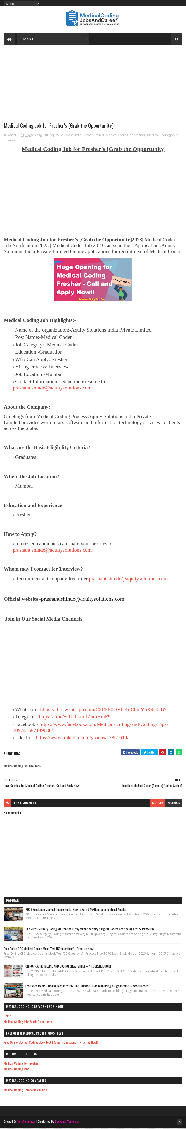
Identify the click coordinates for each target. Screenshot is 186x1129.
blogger (157, 803)
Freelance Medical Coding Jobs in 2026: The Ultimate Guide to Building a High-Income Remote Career (86, 986)
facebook (174, 803)
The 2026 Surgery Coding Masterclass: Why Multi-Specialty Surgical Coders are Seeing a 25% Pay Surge (90, 929)
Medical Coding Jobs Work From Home (28, 1022)
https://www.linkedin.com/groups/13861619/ (82, 738)
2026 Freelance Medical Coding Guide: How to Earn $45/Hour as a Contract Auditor (76, 910)
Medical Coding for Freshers (22, 1064)
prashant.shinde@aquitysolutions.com (52, 388)
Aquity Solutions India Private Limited (77, 135)
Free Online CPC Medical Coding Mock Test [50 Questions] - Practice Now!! (49, 949)
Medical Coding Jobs (16, 1069)
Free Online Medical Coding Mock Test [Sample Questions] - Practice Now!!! (51, 1043)
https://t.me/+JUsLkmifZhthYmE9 (75, 718)
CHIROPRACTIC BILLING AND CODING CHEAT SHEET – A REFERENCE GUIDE (68, 967)
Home (7, 1016)
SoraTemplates (26, 1122)
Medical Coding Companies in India (25, 1090)
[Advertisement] (93, 87)
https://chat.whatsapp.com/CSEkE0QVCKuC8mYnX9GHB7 (103, 710)
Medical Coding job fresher (125, 135)
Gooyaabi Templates (67, 1122)
